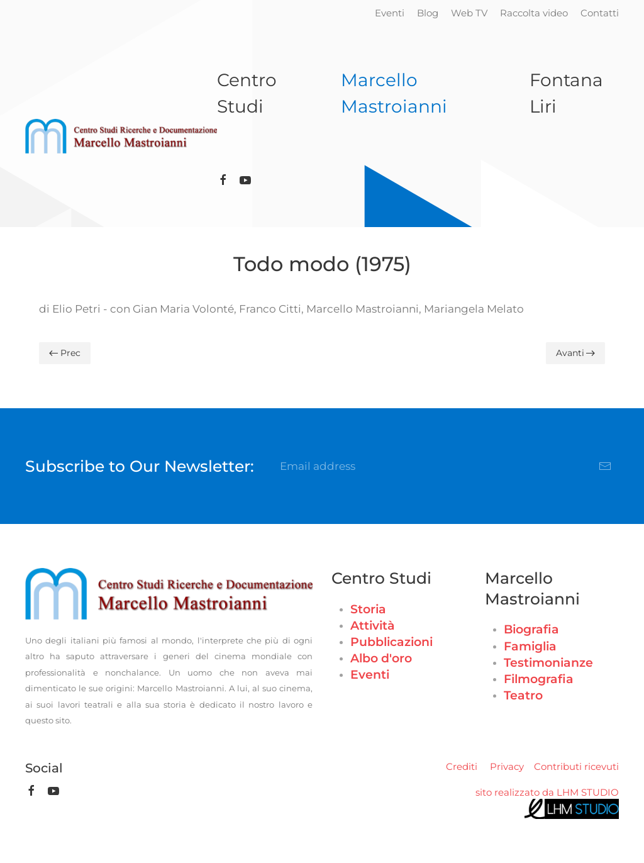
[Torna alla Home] (121, 136)
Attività (372, 625)
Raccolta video (534, 13)
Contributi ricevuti (576, 766)
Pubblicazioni (391, 642)
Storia (368, 609)
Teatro (523, 695)
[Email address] (446, 466)
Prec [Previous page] (64, 353)
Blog (427, 13)
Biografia (531, 629)
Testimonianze (548, 662)
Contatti (599, 13)
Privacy (507, 766)
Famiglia (530, 646)
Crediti (461, 766)
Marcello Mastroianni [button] (394, 93)
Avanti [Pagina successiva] (576, 353)
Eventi (389, 13)
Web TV (469, 13)
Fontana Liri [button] (566, 93)
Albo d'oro (381, 658)
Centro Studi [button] (247, 93)
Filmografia (539, 679)
